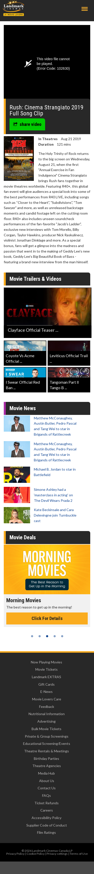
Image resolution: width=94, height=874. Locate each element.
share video (27, 124)
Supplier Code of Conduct (46, 825)
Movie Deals (23, 537)
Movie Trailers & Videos (35, 279)
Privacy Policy (15, 854)
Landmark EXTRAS (46, 677)
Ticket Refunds (46, 803)
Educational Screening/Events (46, 743)
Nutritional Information (47, 714)
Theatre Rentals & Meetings (46, 751)
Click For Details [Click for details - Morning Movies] (47, 618)
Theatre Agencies (46, 766)
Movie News (23, 408)
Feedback (46, 706)
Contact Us (47, 788)
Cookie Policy (36, 854)
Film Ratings (46, 832)
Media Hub (46, 773)
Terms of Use (79, 854)
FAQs (46, 795)
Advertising (46, 721)
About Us (46, 781)
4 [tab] (54, 636)
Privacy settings (57, 854)
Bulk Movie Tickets (46, 729)
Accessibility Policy (46, 818)
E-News (46, 691)
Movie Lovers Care (46, 699)
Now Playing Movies (46, 662)
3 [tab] (47, 636)
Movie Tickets (46, 669)
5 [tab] (62, 636)
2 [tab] (39, 636)
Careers (46, 810)
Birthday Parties (46, 758)
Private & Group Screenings (46, 736)
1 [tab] (32, 636)
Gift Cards (46, 684)
